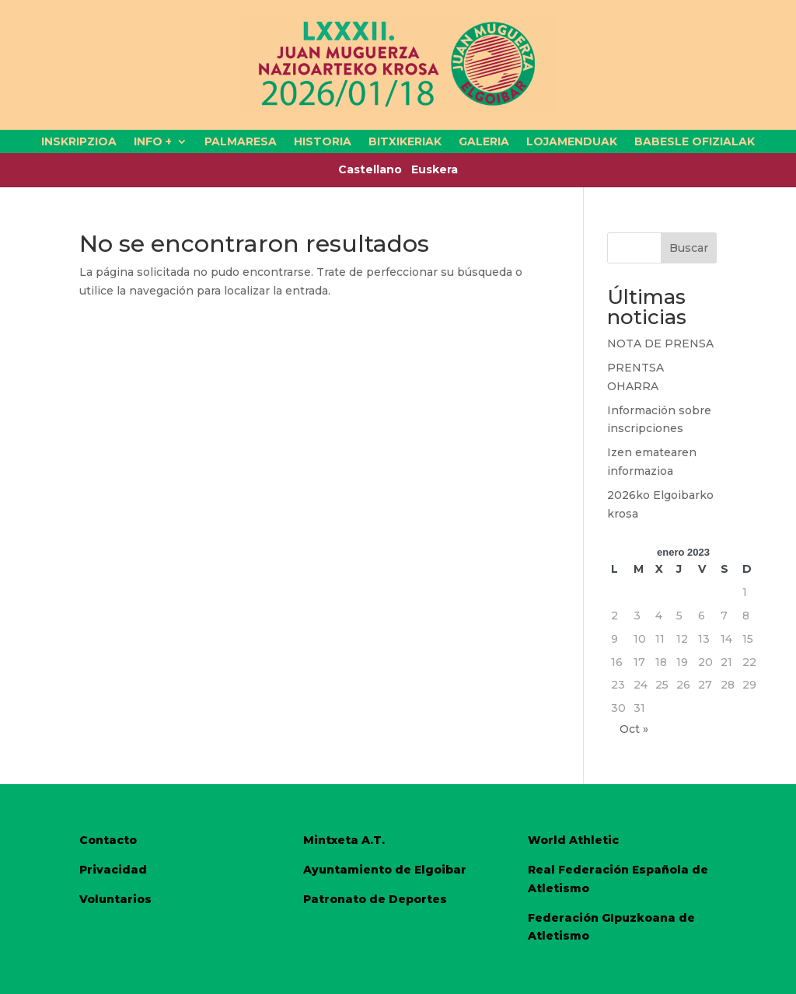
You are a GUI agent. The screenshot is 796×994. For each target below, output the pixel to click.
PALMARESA (240, 142)
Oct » (634, 729)
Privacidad (113, 870)
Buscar (688, 248)
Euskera (434, 169)
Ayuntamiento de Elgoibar (384, 870)
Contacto (108, 840)
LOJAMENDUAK (571, 142)
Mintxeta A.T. (344, 840)
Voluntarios (115, 899)
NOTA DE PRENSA (660, 344)
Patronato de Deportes (375, 899)
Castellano (374, 169)
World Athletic (573, 840)
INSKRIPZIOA (79, 142)
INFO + (153, 142)
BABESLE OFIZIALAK (694, 142)
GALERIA (484, 142)
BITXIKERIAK (405, 142)
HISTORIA (322, 142)
